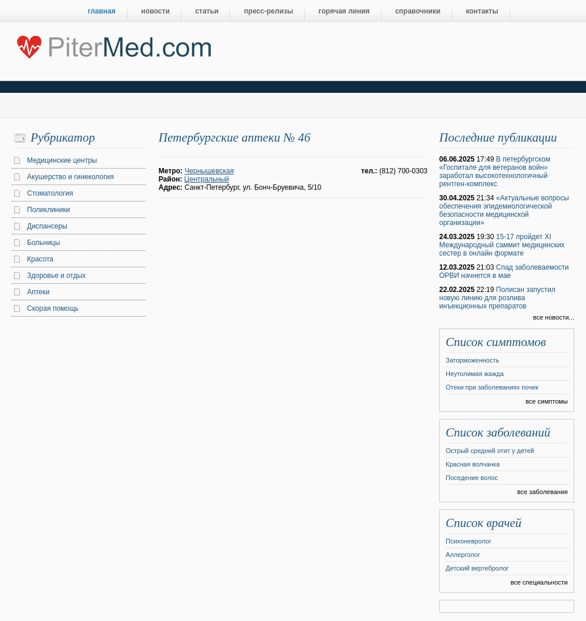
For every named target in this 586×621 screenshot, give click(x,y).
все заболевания (542, 491)
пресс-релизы (269, 11)
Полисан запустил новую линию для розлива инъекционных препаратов (497, 298)
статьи (206, 11)
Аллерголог (463, 554)
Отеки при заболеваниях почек (492, 387)
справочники (417, 11)
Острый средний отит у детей (490, 450)
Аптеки (38, 292)
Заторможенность (472, 360)
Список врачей (483, 523)
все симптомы (547, 401)
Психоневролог (468, 541)
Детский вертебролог (477, 568)
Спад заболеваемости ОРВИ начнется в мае (504, 271)
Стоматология (50, 193)
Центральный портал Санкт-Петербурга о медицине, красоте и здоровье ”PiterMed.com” (113, 44)
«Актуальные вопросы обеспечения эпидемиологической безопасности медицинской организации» (504, 210)
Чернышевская (209, 171)
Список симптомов (496, 342)
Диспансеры (47, 226)
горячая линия (344, 11)
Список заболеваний (498, 432)
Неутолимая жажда (475, 373)
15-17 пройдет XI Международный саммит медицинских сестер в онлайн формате (502, 245)
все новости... (553, 317)
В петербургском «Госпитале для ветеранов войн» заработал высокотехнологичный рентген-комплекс (494, 171)
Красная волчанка (473, 464)
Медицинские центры (62, 160)
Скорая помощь (53, 308)
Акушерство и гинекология (70, 177)
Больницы (43, 243)
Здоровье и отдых (56, 275)
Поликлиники (48, 210)
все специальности (539, 582)
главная (102, 11)
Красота (40, 259)
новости (155, 11)
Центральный (206, 179)
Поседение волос (472, 477)
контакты (482, 11)
